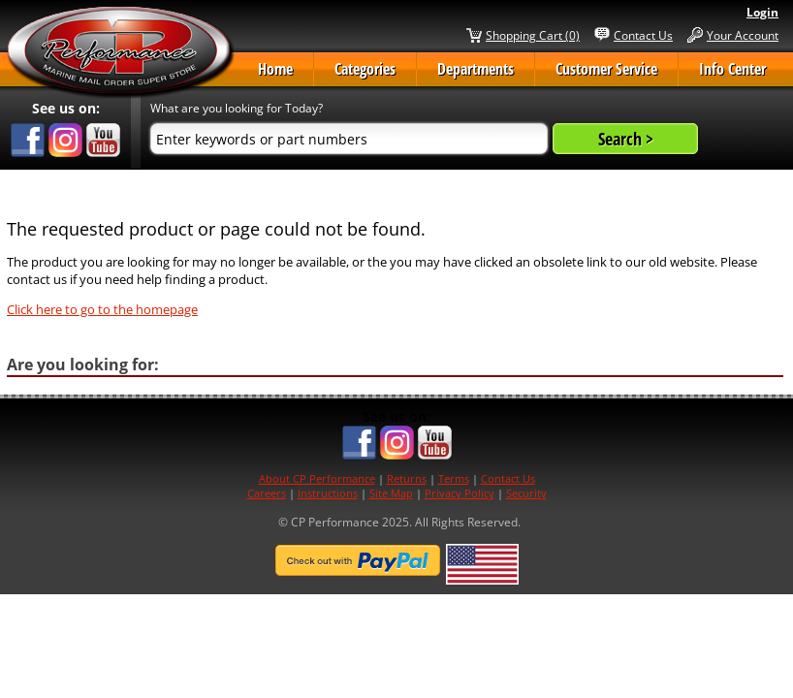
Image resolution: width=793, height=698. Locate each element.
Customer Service (606, 68)
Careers (266, 493)
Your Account (742, 35)
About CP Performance (317, 478)
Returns (407, 478)
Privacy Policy (459, 493)
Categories (365, 68)
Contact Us (643, 35)
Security (526, 493)
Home (275, 68)
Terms (453, 478)
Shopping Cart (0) (533, 35)
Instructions (328, 493)
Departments (475, 68)
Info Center (732, 68)
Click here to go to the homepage (102, 309)
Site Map (391, 493)
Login (762, 12)
